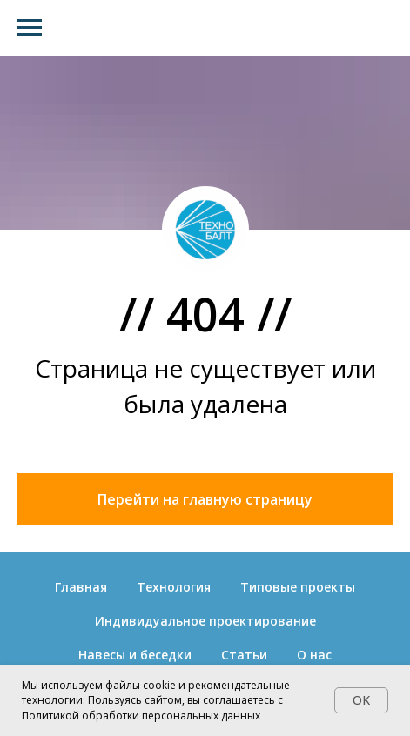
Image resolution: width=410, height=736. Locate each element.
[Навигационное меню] (29, 28)
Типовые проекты (297, 587)
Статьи (244, 654)
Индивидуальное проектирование (205, 620)
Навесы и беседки (135, 654)
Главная (81, 587)
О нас (314, 654)
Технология (174, 587)
